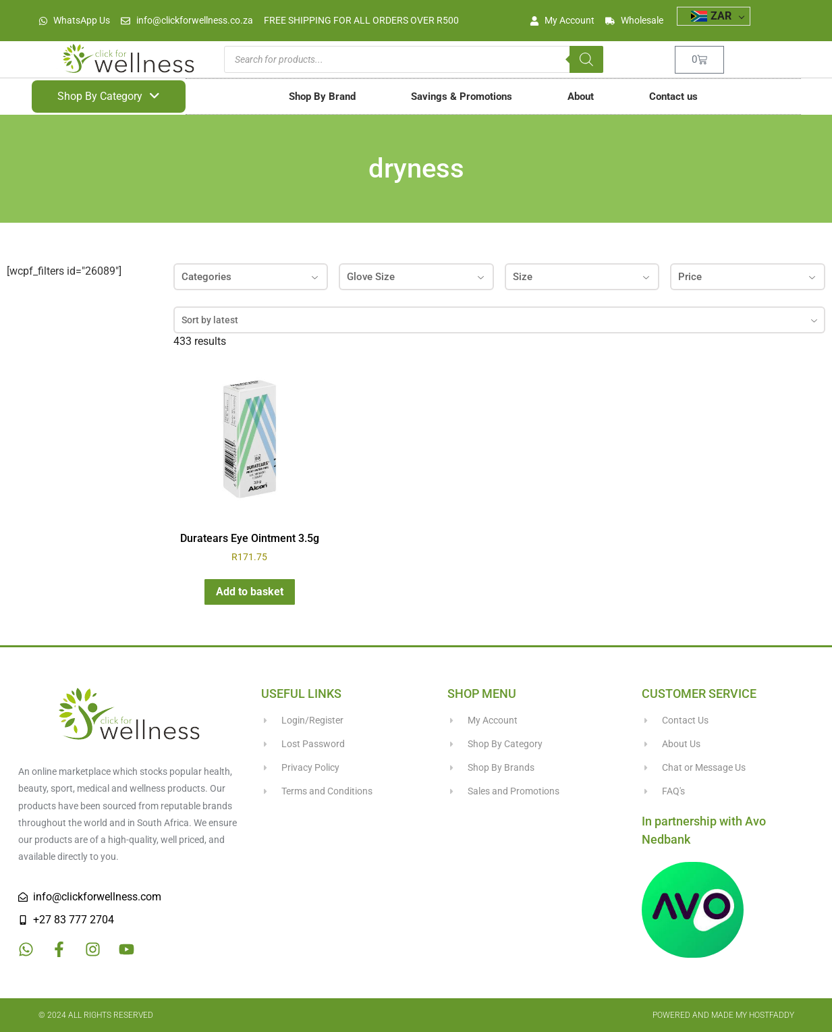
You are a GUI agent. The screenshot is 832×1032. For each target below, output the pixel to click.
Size (582, 277)
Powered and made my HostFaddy (723, 1015)
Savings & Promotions (461, 96)
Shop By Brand (322, 96)
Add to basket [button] (249, 591)
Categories (251, 277)
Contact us (673, 96)
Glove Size (416, 277)
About (580, 96)
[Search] (586, 59)
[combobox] (499, 319)
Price (747, 277)
